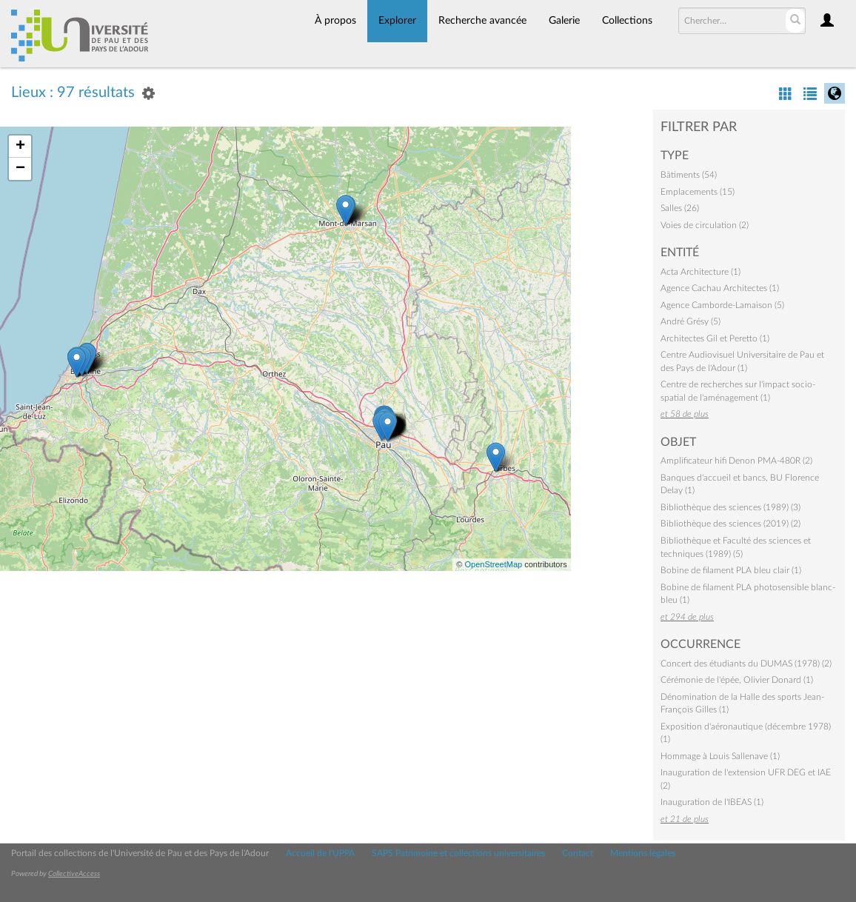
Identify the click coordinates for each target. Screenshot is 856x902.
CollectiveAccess (74, 874)
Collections (627, 21)
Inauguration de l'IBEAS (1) (712, 802)
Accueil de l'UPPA (320, 853)
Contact (577, 853)
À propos (335, 21)
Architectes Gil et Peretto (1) (715, 338)
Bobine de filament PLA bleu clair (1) (731, 570)
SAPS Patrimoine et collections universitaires (458, 853)
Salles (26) (680, 208)
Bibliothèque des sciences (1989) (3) (730, 507)
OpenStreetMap (493, 564)
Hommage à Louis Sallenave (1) (720, 756)
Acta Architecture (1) (700, 271)
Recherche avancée (482, 21)
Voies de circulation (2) (705, 225)
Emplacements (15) (698, 191)
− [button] (20, 169)
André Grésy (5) (690, 321)
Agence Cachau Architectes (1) (720, 288)
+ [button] (20, 147)
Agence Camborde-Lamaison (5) (722, 305)
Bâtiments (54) (689, 174)
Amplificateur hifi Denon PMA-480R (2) (736, 460)
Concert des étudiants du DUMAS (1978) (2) (746, 663)
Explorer (397, 21)
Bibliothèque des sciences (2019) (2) (730, 523)
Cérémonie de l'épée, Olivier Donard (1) (737, 679)
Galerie (564, 21)
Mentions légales (642, 853)
